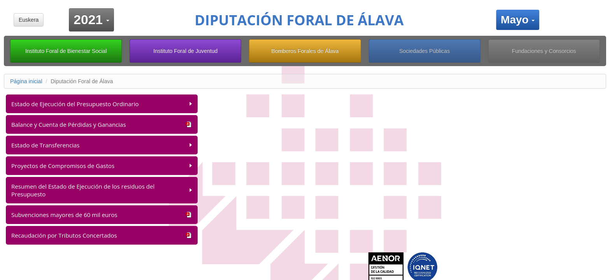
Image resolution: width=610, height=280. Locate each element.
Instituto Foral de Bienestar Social (66, 51)
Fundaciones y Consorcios (544, 51)
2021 (94, 18)
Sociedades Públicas (424, 51)
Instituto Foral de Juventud (185, 51)
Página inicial (26, 81)
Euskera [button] (29, 20)
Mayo (520, 19)
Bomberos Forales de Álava (305, 51)
